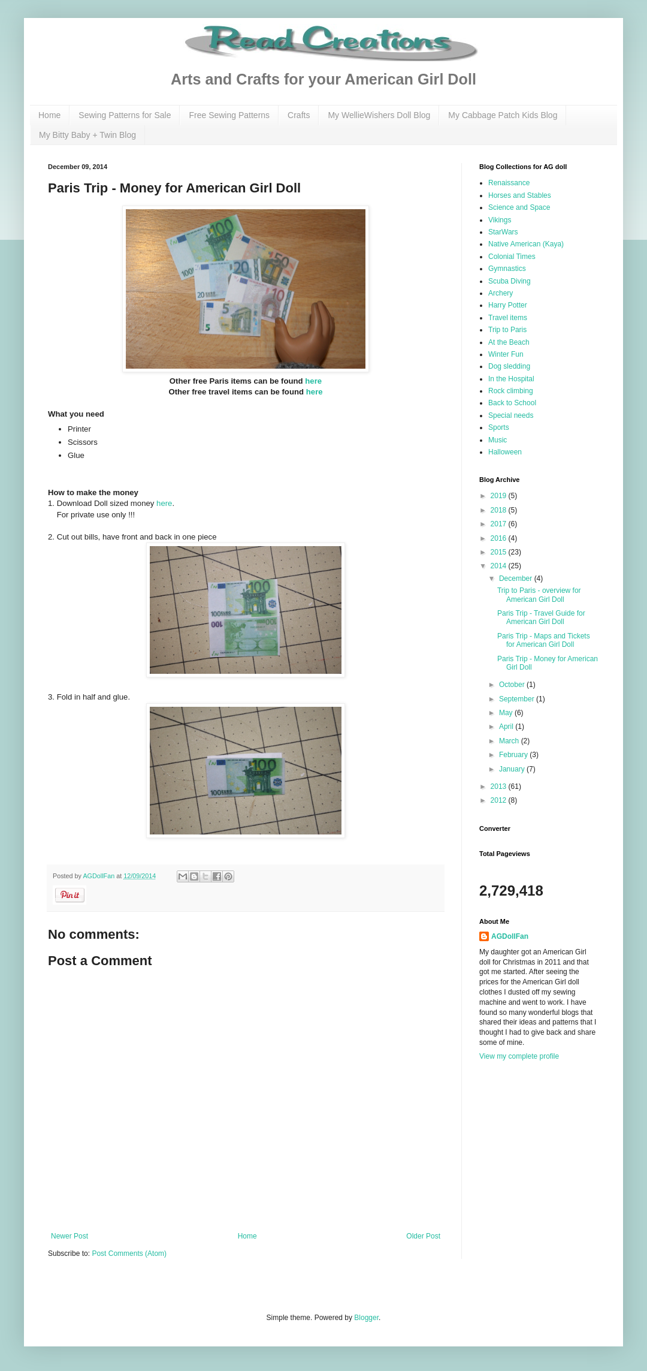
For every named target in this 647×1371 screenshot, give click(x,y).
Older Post (423, 1236)
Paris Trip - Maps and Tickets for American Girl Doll (543, 640)
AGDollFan (509, 936)
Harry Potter (507, 305)
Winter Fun (506, 354)
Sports (498, 427)
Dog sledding (509, 366)
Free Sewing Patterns (229, 115)
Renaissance (509, 183)
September (517, 699)
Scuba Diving (509, 281)
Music (497, 440)
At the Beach (509, 342)
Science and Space (519, 207)
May (507, 713)
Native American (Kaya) (526, 244)
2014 (500, 566)
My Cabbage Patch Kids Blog (502, 115)
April (507, 726)
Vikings (499, 220)
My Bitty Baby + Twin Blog (87, 135)
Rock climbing (510, 391)
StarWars (503, 232)
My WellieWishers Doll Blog (379, 115)
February (514, 755)
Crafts (299, 115)
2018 (500, 510)
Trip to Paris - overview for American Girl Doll (539, 594)
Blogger (366, 1317)
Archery (500, 293)
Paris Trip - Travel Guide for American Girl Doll (541, 617)
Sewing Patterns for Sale (124, 115)
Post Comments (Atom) (129, 1253)
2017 (500, 524)
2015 (500, 552)
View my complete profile (519, 1056)
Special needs (510, 415)
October (513, 684)
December (516, 578)
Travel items (507, 318)
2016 (500, 538)
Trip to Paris (507, 330)
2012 (500, 800)
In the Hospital (511, 379)
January (513, 769)
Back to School (512, 403)
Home (49, 115)
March (510, 741)
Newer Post (69, 1236)
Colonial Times (512, 256)
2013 (500, 786)
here (313, 380)
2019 (500, 496)
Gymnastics (507, 268)
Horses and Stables (519, 195)
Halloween (505, 452)
